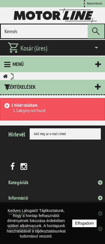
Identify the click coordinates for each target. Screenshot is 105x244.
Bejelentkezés (94, 3)
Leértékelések (21, 87)
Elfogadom (84, 223)
